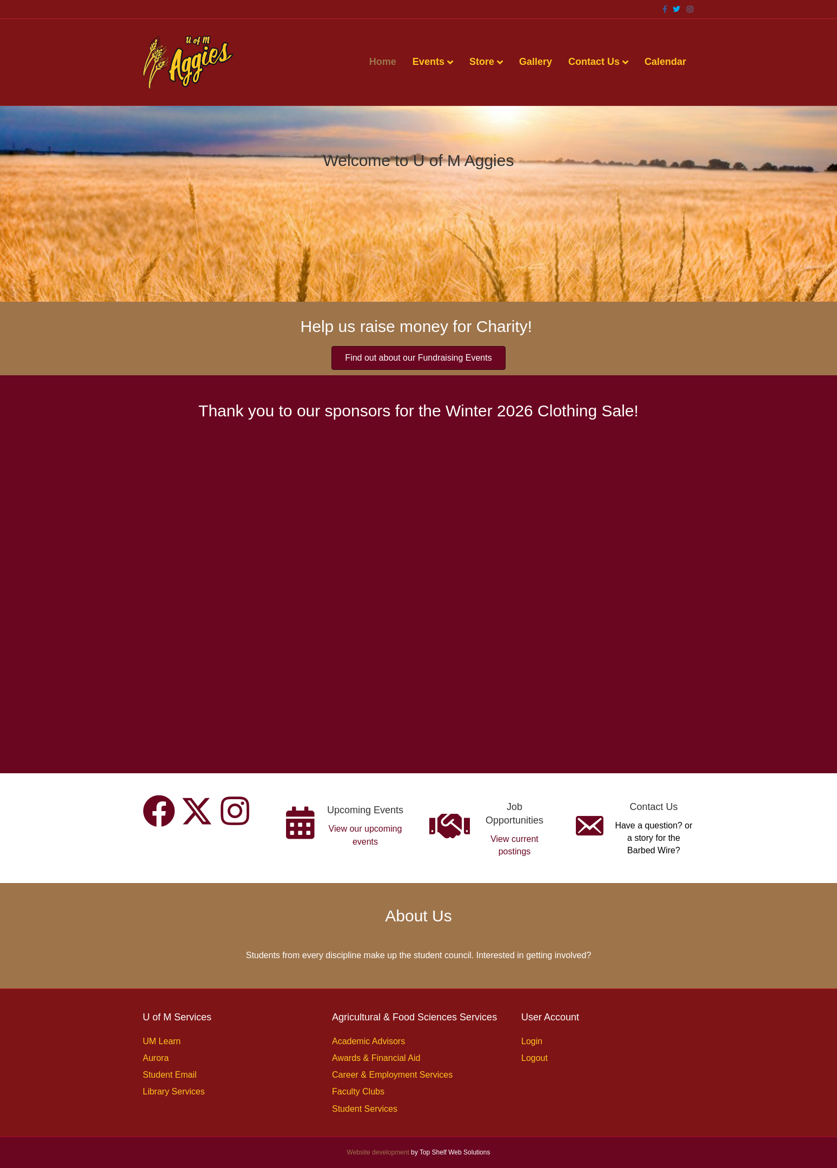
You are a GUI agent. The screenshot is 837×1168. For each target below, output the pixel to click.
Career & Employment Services (392, 1074)
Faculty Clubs (358, 1091)
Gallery (535, 61)
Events (428, 61)
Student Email (170, 1074)
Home (382, 61)
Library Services (174, 1091)
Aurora (156, 1058)
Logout (534, 1058)
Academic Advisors (368, 1041)
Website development (378, 1152)
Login (531, 1041)
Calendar (665, 61)
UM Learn (162, 1041)
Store (481, 61)
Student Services (364, 1108)
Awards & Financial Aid (376, 1058)
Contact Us (594, 61)
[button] (159, 811)
